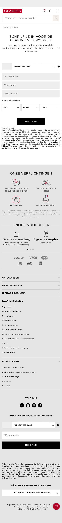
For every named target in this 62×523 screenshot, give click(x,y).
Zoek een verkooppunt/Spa (15, 334)
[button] (56, 506)
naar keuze (46, 239)
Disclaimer (19, 507)
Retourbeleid (8, 316)
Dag (5, 107)
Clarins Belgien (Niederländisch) (32, 493)
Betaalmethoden (10, 325)
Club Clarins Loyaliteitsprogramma (19, 372)
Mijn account (8, 307)
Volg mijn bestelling (12, 311)
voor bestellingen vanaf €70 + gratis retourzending (16, 240)
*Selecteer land (22, 67)
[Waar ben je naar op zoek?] (28, 18)
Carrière (6, 386)
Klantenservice (9, 321)
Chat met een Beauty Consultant (18, 339)
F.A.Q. (5, 343)
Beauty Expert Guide (12, 330)
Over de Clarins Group (13, 368)
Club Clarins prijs (10, 377)
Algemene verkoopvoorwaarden (22, 505)
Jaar (44, 107)
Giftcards (6, 381)
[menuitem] (43, 11)
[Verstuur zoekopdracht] (56, 18)
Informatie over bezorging (15, 348)
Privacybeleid (23, 148)
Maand (26, 107)
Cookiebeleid (8, 352)
